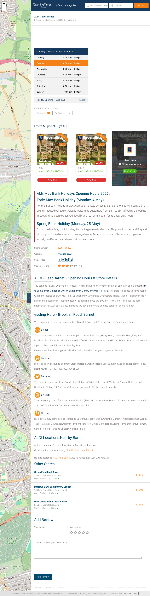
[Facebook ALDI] (59, 260)
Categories (70, 5)
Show (82, 100)
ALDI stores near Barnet (81, 450)
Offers (59, 5)
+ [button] (4, 4)
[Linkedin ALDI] (71, 260)
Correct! (43, 113)
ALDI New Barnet (61, 457)
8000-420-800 (64, 248)
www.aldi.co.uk (65, 254)
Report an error (62, 113)
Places (38, 587)
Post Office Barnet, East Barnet (50, 501)
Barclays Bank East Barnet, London (52, 486)
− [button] (4, 8)
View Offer (52, 180)
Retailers (50, 587)
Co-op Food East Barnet (46, 472)
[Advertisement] (90, 38)
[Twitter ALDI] (63, 260)
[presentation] (56, 568)
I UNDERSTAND (130, 593)
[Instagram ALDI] (67, 260)
